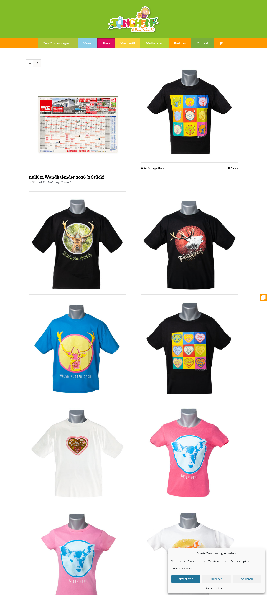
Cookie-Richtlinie (214, 587)
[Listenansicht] (37, 63)
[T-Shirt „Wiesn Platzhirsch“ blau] (77, 347)
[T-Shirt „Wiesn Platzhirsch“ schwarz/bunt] (189, 110)
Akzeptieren (185, 579)
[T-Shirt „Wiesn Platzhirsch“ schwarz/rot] (189, 242)
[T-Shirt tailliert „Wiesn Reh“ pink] (189, 451)
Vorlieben (247, 579)
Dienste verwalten (182, 568)
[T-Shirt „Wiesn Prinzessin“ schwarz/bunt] (189, 347)
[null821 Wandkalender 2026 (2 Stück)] (77, 124)
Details (234, 168)
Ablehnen (216, 579)
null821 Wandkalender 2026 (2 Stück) (66, 177)
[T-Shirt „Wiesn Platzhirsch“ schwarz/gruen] (77, 242)
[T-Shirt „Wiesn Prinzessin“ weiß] (77, 451)
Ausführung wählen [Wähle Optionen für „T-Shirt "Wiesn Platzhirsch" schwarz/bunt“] (154, 168)
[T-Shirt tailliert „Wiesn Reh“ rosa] (77, 556)
